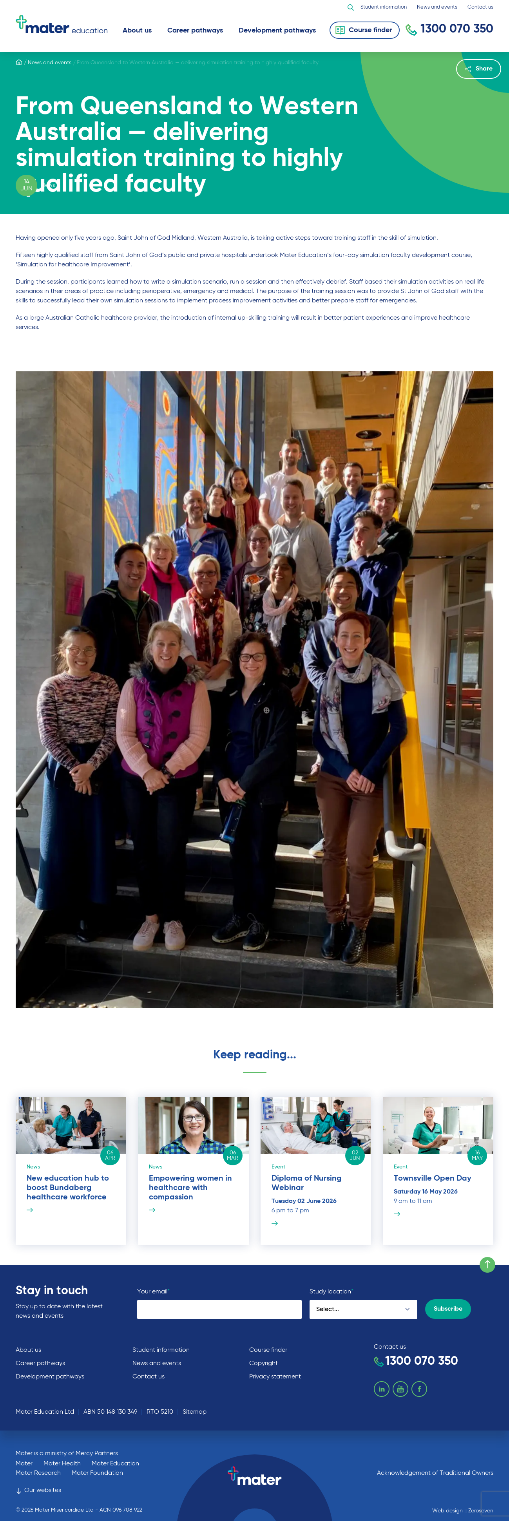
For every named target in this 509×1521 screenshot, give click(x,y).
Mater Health (62, 1464)
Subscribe (448, 1309)
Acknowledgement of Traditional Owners (435, 1473)
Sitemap (194, 1412)
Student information (383, 7)
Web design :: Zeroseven (462, 1511)
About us (137, 30)
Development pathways (277, 30)
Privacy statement (275, 1377)
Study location (331, 1291)
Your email (153, 1291)
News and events (437, 7)
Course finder (268, 1350)
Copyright (263, 1363)
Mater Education (115, 1464)
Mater (24, 1464)
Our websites (38, 1490)
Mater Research (38, 1473)
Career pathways (195, 30)
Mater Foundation (97, 1473)
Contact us (480, 7)
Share (479, 69)
